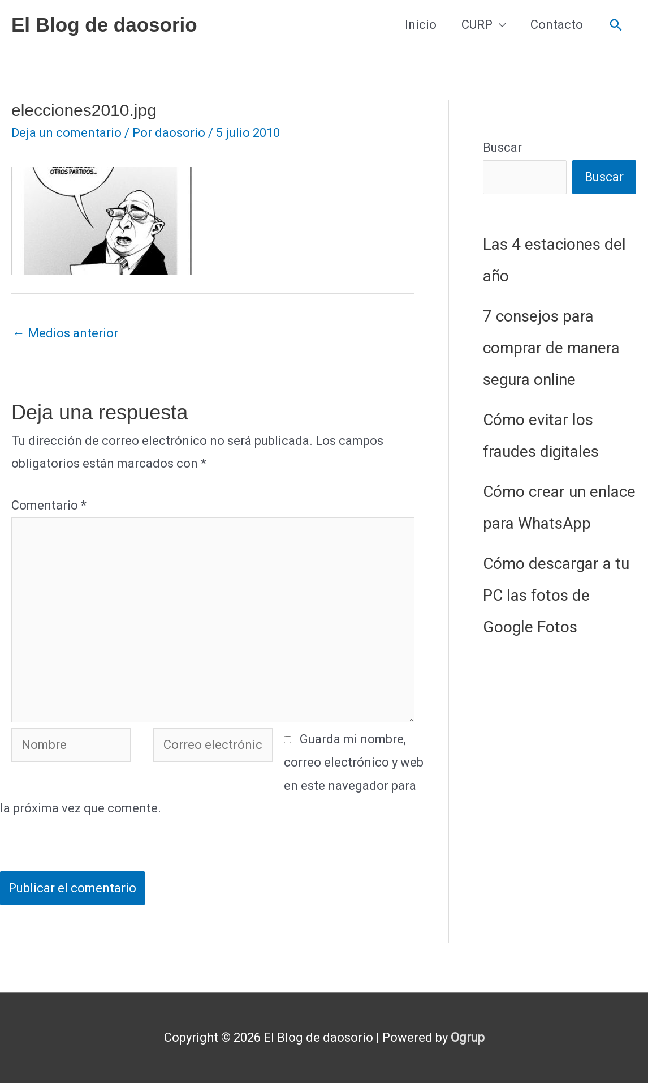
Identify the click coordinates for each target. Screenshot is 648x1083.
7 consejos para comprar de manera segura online (551, 348)
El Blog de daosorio (104, 25)
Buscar (502, 147)
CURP (477, 25)
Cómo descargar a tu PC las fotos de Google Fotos (556, 595)
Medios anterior (65, 333)
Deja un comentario (66, 133)
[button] (616, 25)
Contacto (556, 25)
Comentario (49, 505)
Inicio (421, 25)
